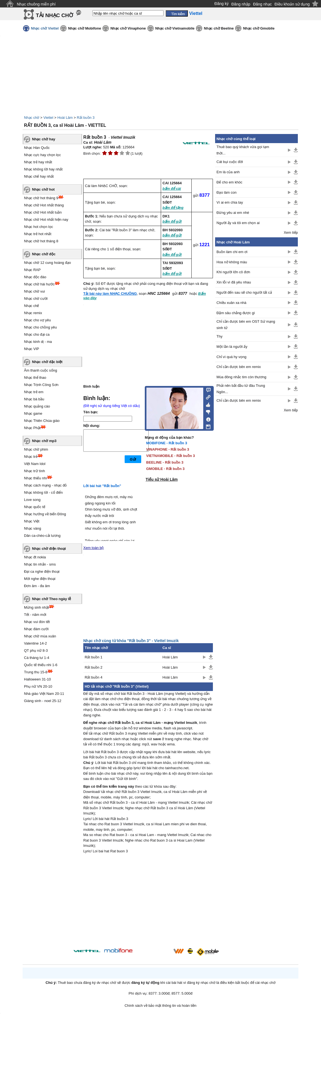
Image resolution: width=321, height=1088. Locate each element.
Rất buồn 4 (93, 677)
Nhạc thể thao (35, 377)
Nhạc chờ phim (36, 449)
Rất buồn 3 (86, 117)
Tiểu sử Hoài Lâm (162, 479)
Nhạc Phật (32, 428)
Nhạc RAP (32, 270)
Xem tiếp (291, 232)
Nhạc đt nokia (35, 557)
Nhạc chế (31, 306)
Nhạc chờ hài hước (39, 284)
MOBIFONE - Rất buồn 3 (166, 443)
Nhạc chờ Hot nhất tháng (44, 205)
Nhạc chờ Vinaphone (128, 28)
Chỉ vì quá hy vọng (231, 357)
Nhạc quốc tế (34, 507)
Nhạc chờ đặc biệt (47, 362)
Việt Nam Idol (35, 464)
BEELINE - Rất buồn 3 (164, 462)
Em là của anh (228, 172)
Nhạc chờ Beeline (219, 28)
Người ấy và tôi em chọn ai (238, 223)
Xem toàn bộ (93, 548)
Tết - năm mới (35, 615)
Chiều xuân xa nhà (231, 303)
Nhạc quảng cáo (37, 406)
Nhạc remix (33, 313)
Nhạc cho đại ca (37, 334)
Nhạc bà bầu (34, 399)
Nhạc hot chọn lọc (38, 227)
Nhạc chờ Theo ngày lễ (51, 599)
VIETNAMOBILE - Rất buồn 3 (170, 456)
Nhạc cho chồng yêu (40, 327)
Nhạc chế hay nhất (39, 176)
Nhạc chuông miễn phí (36, 4)
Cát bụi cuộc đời (229, 162)
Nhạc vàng (32, 528)
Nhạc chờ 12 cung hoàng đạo (47, 263)
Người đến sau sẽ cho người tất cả (244, 292)
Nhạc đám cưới (36, 629)
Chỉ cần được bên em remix (238, 367)
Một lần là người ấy (231, 347)
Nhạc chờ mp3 (44, 441)
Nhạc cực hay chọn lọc (42, 155)
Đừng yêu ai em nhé (232, 213)
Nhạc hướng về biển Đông (45, 514)
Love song (32, 500)
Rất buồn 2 (93, 667)
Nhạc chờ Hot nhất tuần (43, 212)
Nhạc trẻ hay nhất (38, 162)
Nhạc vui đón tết (37, 622)
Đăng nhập (240, 4)
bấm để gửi (171, 221)
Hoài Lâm (65, 117)
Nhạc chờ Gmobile (258, 28)
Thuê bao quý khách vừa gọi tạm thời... (242, 150)
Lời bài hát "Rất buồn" (102, 486)
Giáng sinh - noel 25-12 (42, 701)
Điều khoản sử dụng (292, 4)
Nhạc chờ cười (35, 298)
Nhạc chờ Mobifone (84, 28)
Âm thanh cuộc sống (40, 370)
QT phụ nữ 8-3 (36, 650)
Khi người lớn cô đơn (233, 272)
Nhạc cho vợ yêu (37, 320)
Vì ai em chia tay (229, 202)
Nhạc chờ (31, 117)
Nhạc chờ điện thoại (49, 548)
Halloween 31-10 (37, 679)
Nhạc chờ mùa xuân (40, 636)
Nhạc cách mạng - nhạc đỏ (45, 485)
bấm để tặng (172, 208)
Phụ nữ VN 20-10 (38, 686)
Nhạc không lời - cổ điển (43, 492)
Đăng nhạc (262, 4)
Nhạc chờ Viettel (45, 28)
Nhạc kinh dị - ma (38, 342)
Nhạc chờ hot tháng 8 (41, 241)
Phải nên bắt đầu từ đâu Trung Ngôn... (240, 388)
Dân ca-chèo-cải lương (42, 536)
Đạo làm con (226, 192)
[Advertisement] (148, 901)
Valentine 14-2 (35, 643)
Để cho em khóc (229, 182)
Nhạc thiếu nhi (35, 478)
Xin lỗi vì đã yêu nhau (233, 282)
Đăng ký (222, 3)
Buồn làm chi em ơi (231, 252)
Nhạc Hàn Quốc (37, 148)
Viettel (48, 117)
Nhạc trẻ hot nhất (37, 234)
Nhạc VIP (31, 349)
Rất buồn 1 (93, 657)
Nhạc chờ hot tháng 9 (41, 198)
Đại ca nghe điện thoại (42, 571)
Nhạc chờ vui (34, 291)
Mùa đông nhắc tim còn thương (241, 377)
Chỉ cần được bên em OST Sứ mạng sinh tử (245, 324)
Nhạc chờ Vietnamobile (175, 28)
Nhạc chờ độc (43, 254)
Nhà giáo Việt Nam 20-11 (44, 694)
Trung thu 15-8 (35, 672)
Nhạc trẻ (31, 456)
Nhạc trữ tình (34, 471)
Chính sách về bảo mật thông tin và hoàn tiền (161, 1005)
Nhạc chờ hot (43, 189)
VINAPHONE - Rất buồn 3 (167, 449)
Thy (219, 336)
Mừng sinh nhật (36, 607)
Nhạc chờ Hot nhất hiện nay (46, 219)
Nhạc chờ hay (43, 139)
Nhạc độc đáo (35, 277)
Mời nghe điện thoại (39, 579)
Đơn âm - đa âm (37, 586)
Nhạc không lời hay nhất (43, 169)
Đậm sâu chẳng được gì (235, 313)
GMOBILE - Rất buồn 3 (165, 469)
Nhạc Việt (31, 521)
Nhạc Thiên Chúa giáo (42, 421)
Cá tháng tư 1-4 (36, 658)
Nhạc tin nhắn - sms (40, 564)
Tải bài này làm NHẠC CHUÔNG (110, 293)
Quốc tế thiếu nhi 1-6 (40, 665)
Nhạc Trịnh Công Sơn (41, 385)
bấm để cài (171, 188)
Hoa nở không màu (231, 262)
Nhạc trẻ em (33, 392)
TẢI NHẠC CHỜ (54, 15)
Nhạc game (33, 413)
